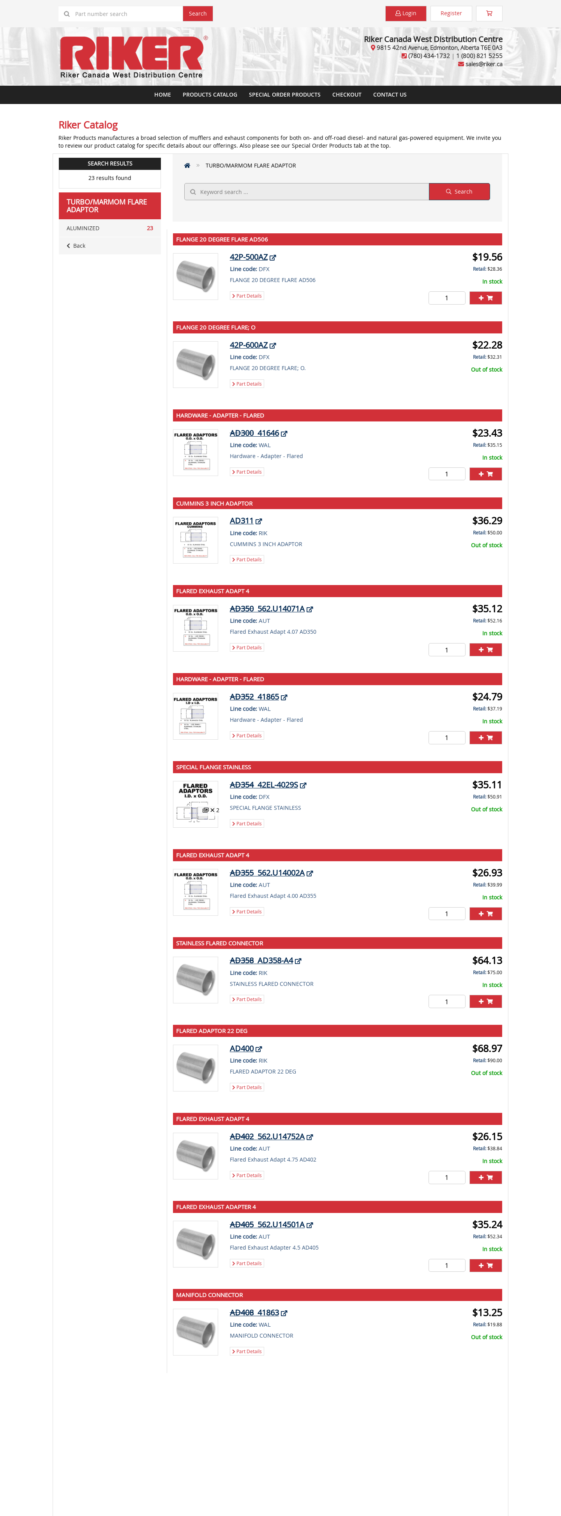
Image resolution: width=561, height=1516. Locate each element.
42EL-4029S (264, 784)
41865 (254, 696)
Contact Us (390, 94)
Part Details (247, 296)
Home (162, 94)
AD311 (242, 520)
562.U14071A (267, 608)
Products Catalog (210, 94)
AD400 (242, 1048)
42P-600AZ (249, 345)
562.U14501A (267, 1224)
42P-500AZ (249, 257)
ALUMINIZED (110, 228)
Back (76, 245)
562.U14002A (267, 872)
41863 (254, 1312)
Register (451, 13)
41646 (254, 433)
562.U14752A (267, 1136)
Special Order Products (285, 94)
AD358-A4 (261, 960)
